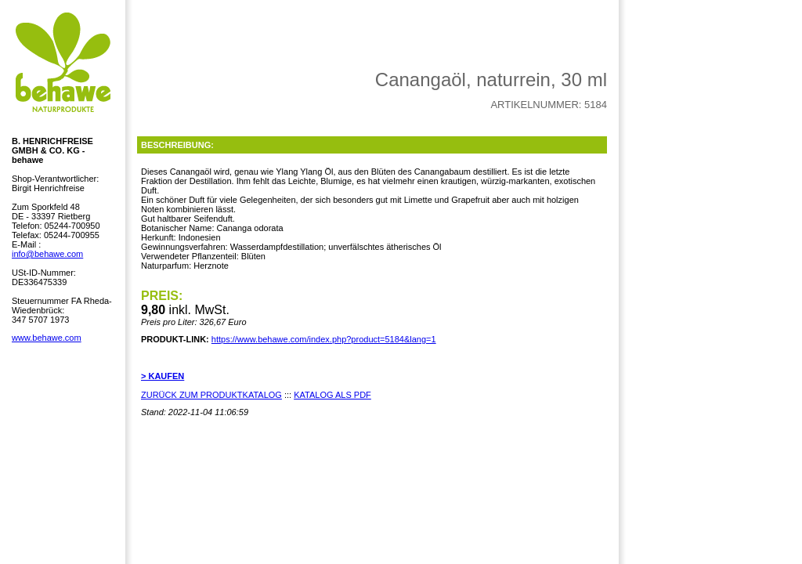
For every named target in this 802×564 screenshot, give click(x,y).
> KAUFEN (162, 376)
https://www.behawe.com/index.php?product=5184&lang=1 (323, 339)
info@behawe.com (47, 253)
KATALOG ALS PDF (332, 395)
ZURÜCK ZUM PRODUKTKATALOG (211, 395)
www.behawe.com (46, 337)
